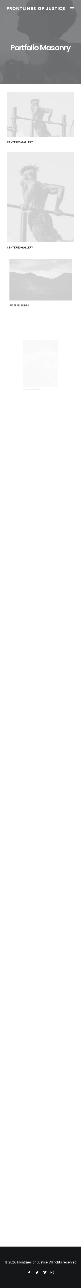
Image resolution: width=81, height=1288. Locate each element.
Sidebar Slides (27, 296)
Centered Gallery (20, 142)
